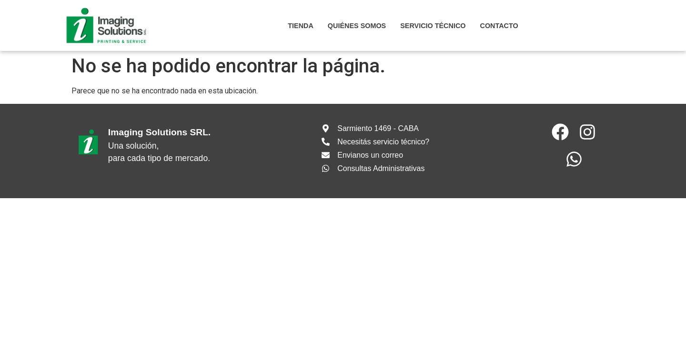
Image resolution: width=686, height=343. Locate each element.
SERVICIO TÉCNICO (432, 26)
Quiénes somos (357, 26)
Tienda (300, 26)
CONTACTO (499, 26)
